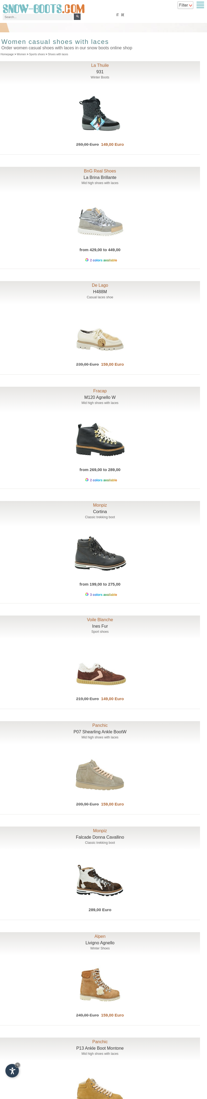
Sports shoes (37, 54)
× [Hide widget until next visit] (17, 1065)
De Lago (100, 285)
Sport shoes (100, 632)
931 (100, 72)
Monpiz (100, 505)
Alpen (99, 936)
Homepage (7, 54)
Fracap (100, 391)
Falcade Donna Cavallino (100, 837)
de (122, 15)
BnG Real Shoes (100, 171)
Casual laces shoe (100, 297)
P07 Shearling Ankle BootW (100, 732)
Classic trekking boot (100, 517)
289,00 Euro (100, 909)
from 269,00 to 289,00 (100, 469)
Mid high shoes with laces (100, 183)
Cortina (100, 511)
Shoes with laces (58, 54)
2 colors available (101, 260)
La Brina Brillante (100, 177)
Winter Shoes (100, 948)
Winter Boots (100, 77)
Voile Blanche (100, 619)
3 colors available (101, 595)
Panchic (100, 725)
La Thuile (100, 65)
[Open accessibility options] (12, 1070)
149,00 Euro (111, 144)
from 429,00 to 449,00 (100, 249)
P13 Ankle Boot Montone (100, 1048)
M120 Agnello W (100, 397)
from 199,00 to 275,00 (100, 584)
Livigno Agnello (100, 943)
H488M (100, 291)
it (117, 15)
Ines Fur (100, 626)
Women (21, 54)
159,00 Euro (111, 364)
